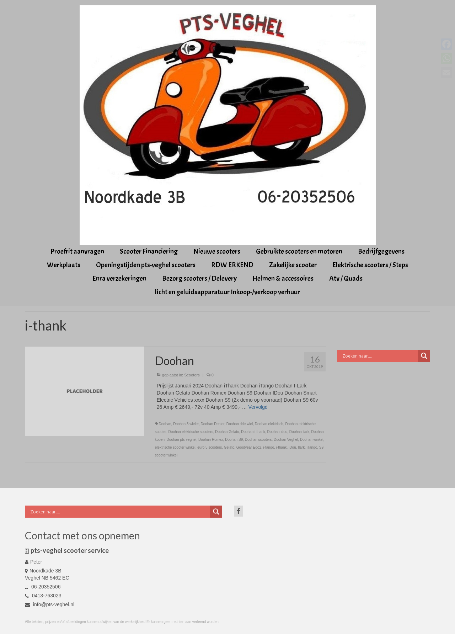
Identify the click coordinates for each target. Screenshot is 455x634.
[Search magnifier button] (424, 356)
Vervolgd (257, 407)
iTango (312, 447)
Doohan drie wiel (239, 424)
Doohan (165, 424)
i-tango (268, 447)
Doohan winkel (311, 440)
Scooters (191, 375)
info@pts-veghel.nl (49, 604)
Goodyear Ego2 (248, 447)
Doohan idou (277, 432)
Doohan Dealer (212, 424)
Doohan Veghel (286, 440)
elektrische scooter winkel (175, 447)
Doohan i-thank (253, 432)
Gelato (229, 447)
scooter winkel (166, 455)
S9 (321, 447)
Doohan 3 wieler (186, 424)
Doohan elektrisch (269, 424)
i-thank (281, 447)
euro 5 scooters (209, 447)
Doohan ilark (299, 432)
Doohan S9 (234, 440)
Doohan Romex (210, 440)
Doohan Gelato (227, 432)
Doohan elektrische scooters (190, 432)
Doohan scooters (258, 440)
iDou (292, 447)
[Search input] (379, 356)
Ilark (301, 447)
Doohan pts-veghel (182, 440)
